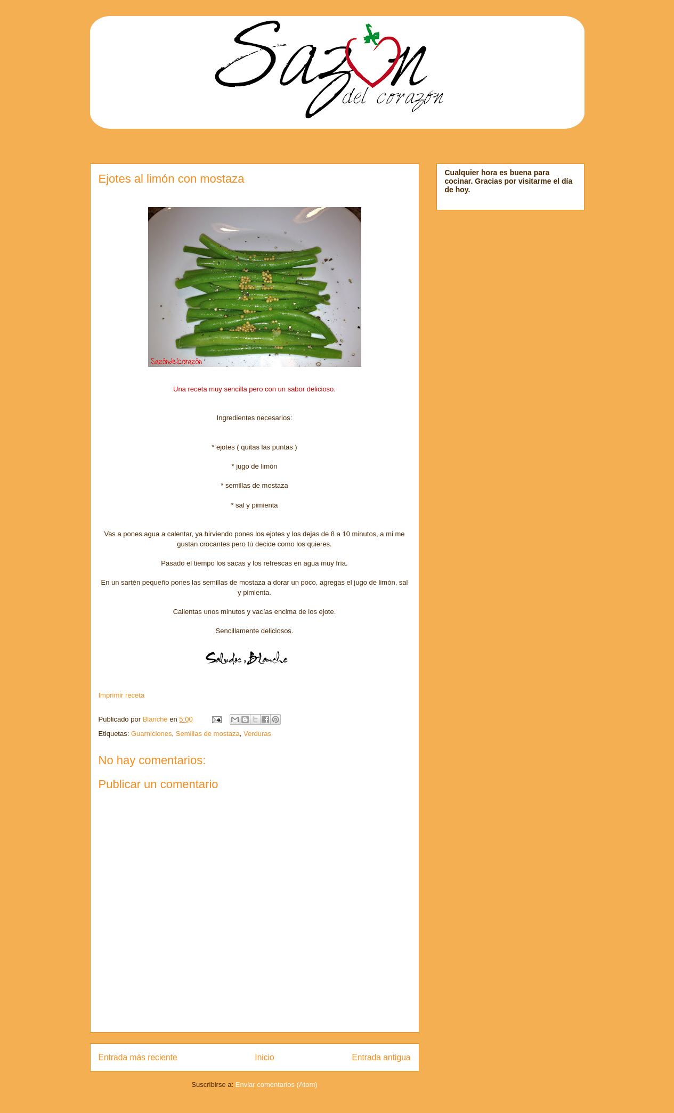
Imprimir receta (122, 695)
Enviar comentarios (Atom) (277, 1085)
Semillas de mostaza (208, 734)
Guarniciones (151, 734)
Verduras (257, 734)
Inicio (264, 1057)
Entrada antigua (381, 1057)
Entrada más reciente (138, 1057)
